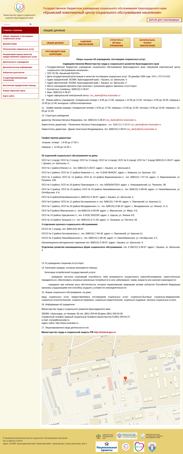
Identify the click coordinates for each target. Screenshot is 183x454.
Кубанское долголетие (13, 72)
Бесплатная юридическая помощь (19, 85)
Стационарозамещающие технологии (15, 79)
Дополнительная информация (17, 67)
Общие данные (55, 43)
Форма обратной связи (14, 91)
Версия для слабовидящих (164, 20)
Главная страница (12, 30)
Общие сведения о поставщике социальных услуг (18, 37)
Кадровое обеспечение (86, 42)
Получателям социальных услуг (18, 49)
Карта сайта (8, 96)
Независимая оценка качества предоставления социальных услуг (20, 55)
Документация (10, 44)
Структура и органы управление (116, 43)
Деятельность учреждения (16, 62)
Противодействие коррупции (55, 52)
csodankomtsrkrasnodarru (105, 95)
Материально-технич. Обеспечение (147, 43)
